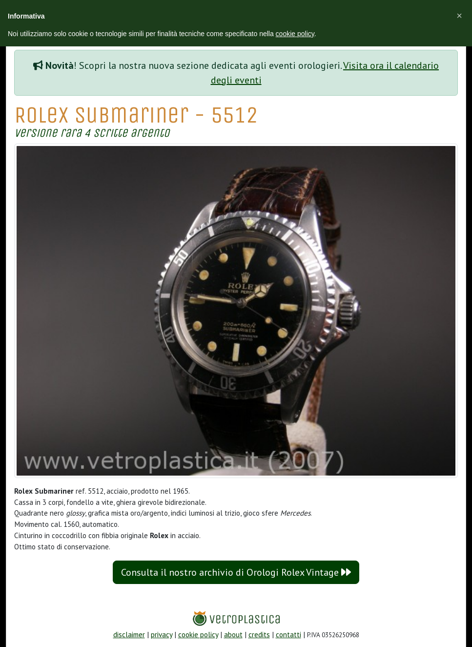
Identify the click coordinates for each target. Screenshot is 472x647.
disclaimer (129, 634)
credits (259, 634)
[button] (459, 15)
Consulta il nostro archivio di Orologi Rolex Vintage (236, 572)
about (233, 634)
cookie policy (198, 634)
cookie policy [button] (295, 34)
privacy (161, 634)
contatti (288, 634)
